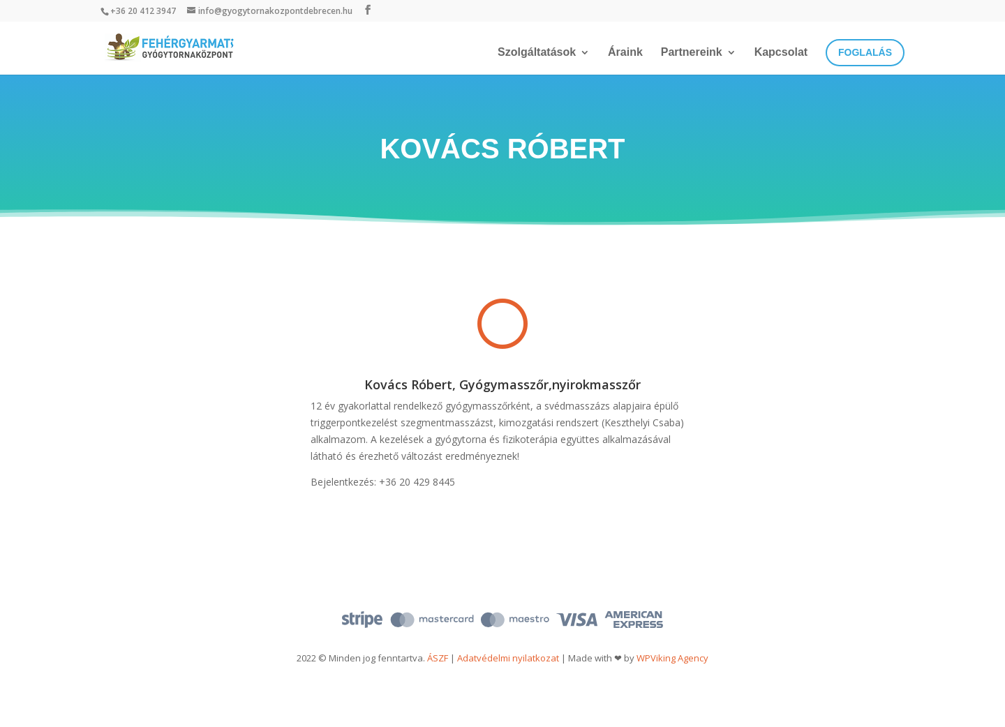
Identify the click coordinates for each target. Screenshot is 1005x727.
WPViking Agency (672, 658)
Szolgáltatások (537, 52)
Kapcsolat (780, 52)
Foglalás (865, 52)
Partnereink (691, 52)
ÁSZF (437, 658)
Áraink (625, 52)
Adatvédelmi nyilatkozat (508, 658)
